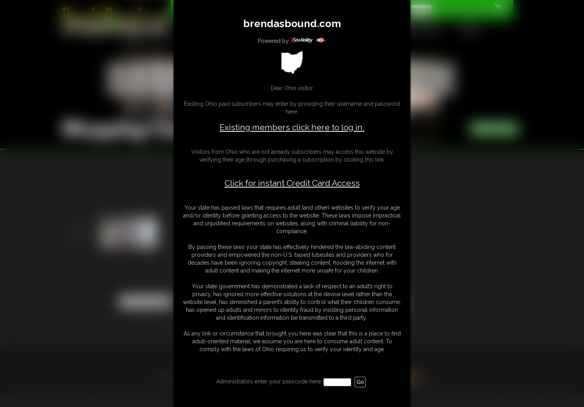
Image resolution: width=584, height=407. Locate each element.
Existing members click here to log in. (292, 127)
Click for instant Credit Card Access (292, 183)
